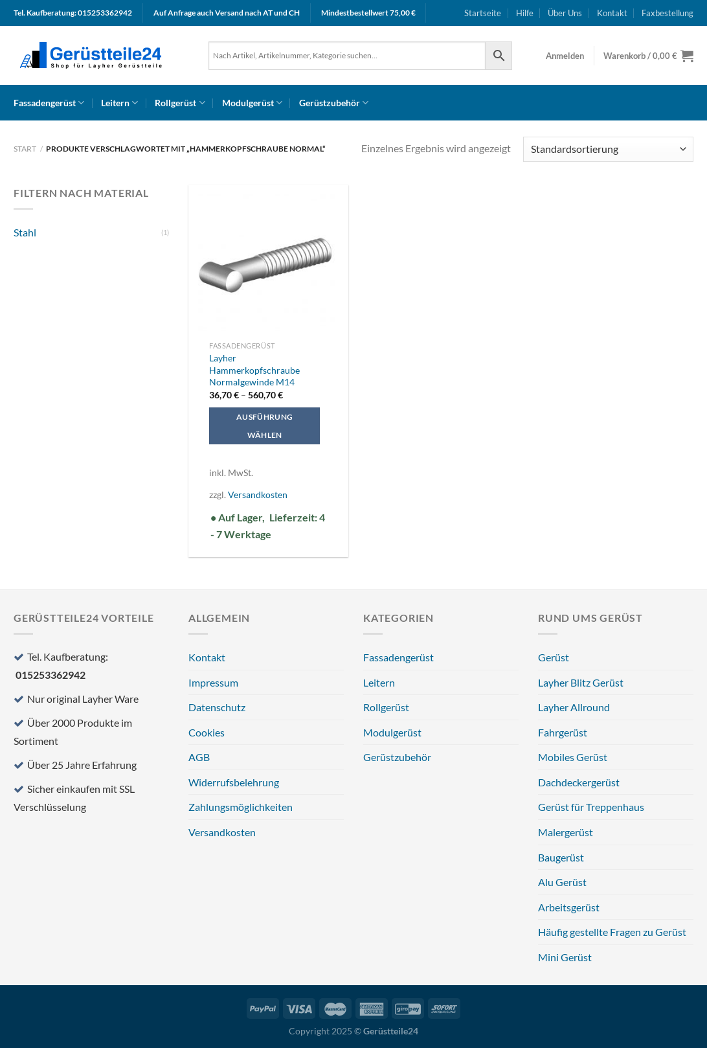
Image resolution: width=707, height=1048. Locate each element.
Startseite (482, 13)
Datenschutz (216, 707)
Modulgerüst (252, 103)
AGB (199, 757)
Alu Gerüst (562, 882)
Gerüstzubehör (333, 103)
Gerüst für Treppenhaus (591, 807)
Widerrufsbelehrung (233, 782)
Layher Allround (574, 707)
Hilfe (524, 13)
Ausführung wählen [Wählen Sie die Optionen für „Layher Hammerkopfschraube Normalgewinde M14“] (264, 426)
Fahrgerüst (562, 732)
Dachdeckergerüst (579, 782)
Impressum (213, 682)
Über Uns (565, 13)
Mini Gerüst (565, 957)
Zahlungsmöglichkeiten (240, 807)
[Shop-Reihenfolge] (608, 149)
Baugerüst (561, 857)
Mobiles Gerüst (572, 757)
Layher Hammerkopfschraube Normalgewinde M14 (254, 369)
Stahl (25, 232)
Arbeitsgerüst (569, 907)
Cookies (206, 732)
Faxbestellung (667, 13)
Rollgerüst (180, 103)
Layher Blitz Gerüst (580, 682)
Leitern (119, 103)
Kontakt (612, 13)
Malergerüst (565, 832)
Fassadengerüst (49, 103)
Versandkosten (257, 494)
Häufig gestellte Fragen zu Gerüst (612, 932)
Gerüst (553, 657)
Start (25, 149)
